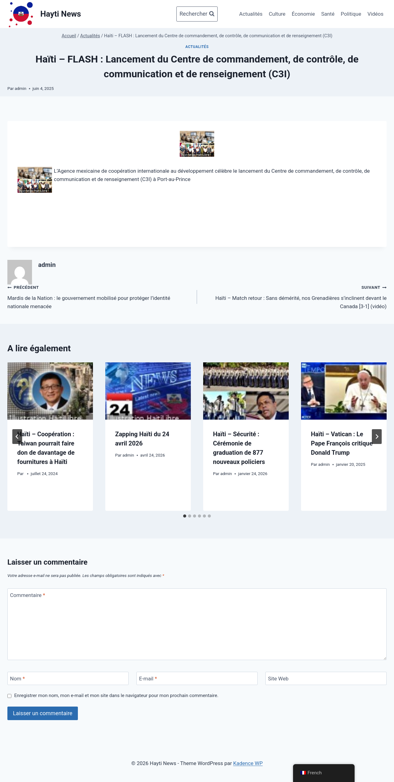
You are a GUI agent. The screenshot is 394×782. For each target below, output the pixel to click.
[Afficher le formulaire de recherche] (196, 14)
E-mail (148, 678)
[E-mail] (197, 678)
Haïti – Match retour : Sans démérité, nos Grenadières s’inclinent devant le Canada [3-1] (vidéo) (294, 296)
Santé (327, 14)
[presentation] (50, 390)
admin (20, 88)
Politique (351, 14)
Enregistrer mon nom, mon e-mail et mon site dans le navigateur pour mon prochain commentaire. (116, 695)
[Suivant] (377, 436)
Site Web (278, 678)
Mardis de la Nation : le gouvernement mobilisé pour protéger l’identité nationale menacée (99, 296)
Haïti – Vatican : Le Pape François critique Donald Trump (342, 443)
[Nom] (68, 678)
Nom (17, 678)
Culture (277, 14)
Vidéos (376, 14)
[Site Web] (326, 678)
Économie (303, 14)
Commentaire (27, 595)
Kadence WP (248, 763)
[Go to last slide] (17, 436)
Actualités (251, 14)
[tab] (184, 516)
